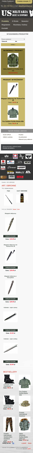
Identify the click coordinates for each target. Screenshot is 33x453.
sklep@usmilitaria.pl (25, 6)
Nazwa (14, 209)
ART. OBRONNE (10, 182)
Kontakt (5, 28)
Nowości (25, 21)
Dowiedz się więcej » (9, 148)
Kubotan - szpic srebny (10, 339)
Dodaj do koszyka (10, 236)
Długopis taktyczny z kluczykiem (10, 276)
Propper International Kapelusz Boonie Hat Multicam (23, 416)
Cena (18, 209)
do (16, 41)
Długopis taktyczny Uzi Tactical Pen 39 (13, 99)
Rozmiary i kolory (20, 25)
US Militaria (11, 447)
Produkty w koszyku (23, 1)
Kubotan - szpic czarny (10, 307)
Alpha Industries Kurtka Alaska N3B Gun (23, 436)
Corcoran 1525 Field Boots (8, 385)
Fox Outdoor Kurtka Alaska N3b (13, 121)
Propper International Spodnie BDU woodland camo (8, 437)
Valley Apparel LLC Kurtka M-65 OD (13, 70)
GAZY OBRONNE (22, 191)
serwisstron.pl (24, 447)
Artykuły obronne (8, 188)
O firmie (15, 21)
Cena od (4, 41)
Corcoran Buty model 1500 (8, 406)
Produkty (5, 21)
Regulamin (6, 25)
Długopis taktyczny (10, 213)
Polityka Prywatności (8, 1)
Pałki (8, 191)
